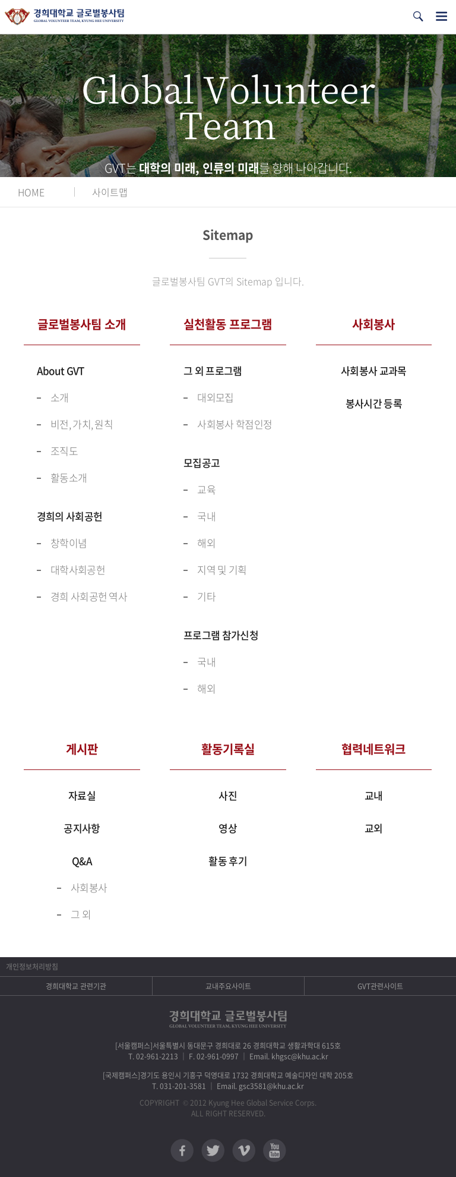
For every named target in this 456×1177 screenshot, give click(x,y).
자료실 (82, 795)
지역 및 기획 (221, 569)
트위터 (212, 1150)
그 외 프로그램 (212, 370)
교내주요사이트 (228, 986)
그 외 (81, 914)
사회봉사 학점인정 (234, 423)
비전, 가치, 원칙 (81, 423)
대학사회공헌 (77, 569)
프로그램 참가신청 (220, 634)
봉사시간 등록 (374, 403)
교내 (374, 795)
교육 (206, 489)
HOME (31, 192)
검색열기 (418, 16)
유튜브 (274, 1150)
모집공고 (201, 462)
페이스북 (182, 1150)
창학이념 (68, 542)
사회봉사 (89, 887)
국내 (206, 516)
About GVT (60, 370)
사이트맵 (110, 192)
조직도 (64, 450)
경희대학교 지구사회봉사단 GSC (64, 17)
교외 (374, 828)
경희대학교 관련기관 (76, 986)
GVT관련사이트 (380, 986)
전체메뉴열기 (441, 16)
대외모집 (215, 397)
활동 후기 (227, 860)
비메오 (243, 1150)
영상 (227, 828)
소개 (59, 397)
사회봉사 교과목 (373, 370)
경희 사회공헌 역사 (88, 596)
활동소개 (68, 477)
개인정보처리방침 (32, 966)
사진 (227, 795)
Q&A (82, 860)
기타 (206, 596)
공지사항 (82, 828)
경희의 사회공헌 (69, 516)
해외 (206, 542)
